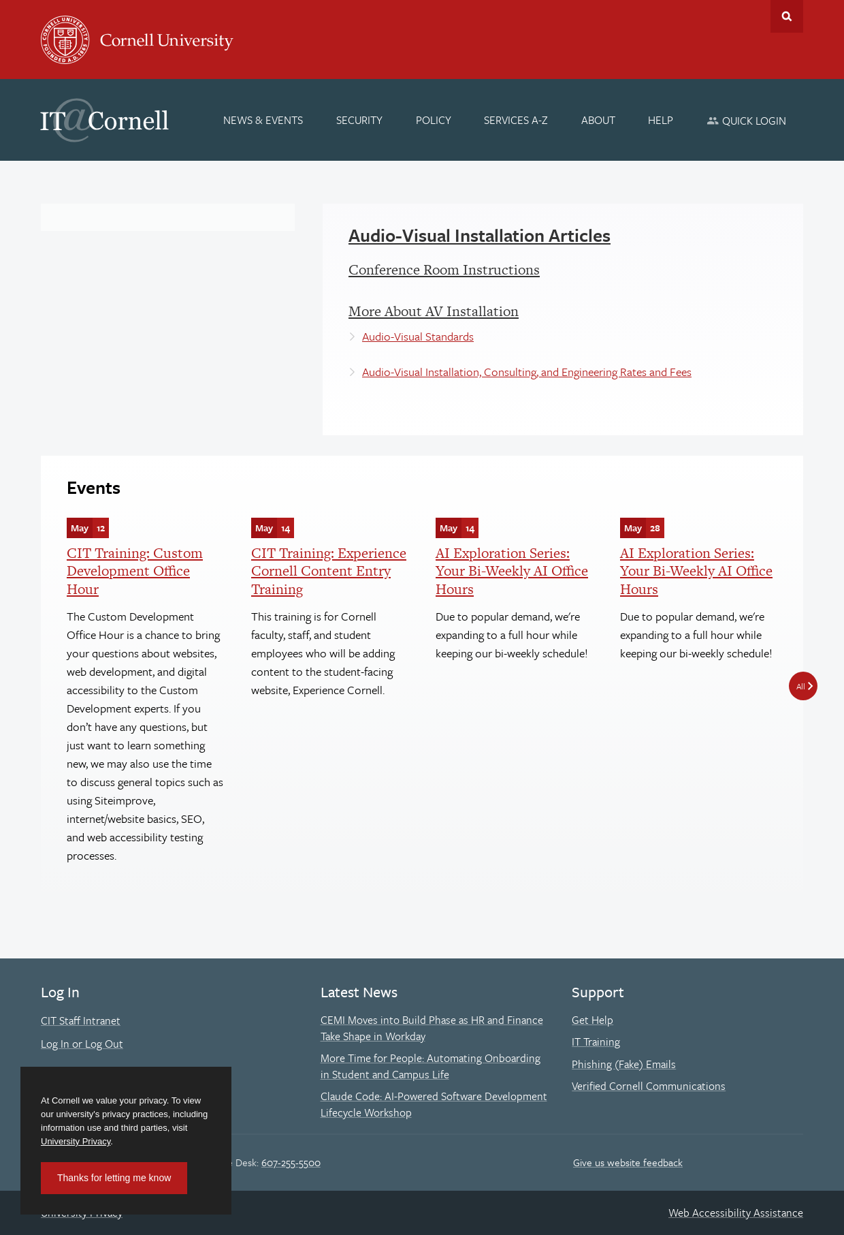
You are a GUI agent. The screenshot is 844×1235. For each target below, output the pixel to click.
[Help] (661, 120)
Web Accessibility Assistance (735, 1212)
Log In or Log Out (82, 1043)
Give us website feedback (628, 1162)
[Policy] (434, 120)
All (800, 686)
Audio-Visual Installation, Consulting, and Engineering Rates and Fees (527, 371)
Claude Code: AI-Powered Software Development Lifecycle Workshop (434, 1104)
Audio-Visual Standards (418, 336)
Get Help (592, 1020)
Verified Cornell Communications (649, 1086)
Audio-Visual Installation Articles (479, 235)
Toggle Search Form (786, 16)
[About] (598, 120)
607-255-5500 (291, 1162)
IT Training (596, 1041)
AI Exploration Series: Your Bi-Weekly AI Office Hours (512, 571)
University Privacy (75, 1141)
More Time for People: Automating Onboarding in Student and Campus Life (430, 1066)
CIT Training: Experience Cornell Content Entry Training (328, 571)
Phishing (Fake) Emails (624, 1064)
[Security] (359, 120)
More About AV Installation (433, 311)
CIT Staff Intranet (80, 1020)
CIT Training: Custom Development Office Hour (135, 571)
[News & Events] (264, 120)
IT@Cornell (104, 120)
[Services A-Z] (516, 120)
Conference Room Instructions (444, 269)
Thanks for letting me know (114, 1177)
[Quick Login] (746, 120)
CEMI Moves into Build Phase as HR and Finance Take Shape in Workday (432, 1028)
